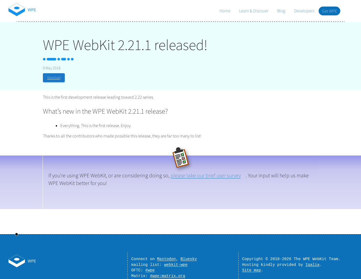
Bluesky (189, 256)
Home (224, 11)
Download (53, 77)
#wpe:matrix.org (167, 275)
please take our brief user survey (206, 176)
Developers (304, 11)
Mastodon (166, 256)
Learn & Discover (253, 11)
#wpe (150, 269)
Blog (281, 11)
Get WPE (329, 11)
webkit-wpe (175, 262)
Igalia (312, 262)
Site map (251, 269)
